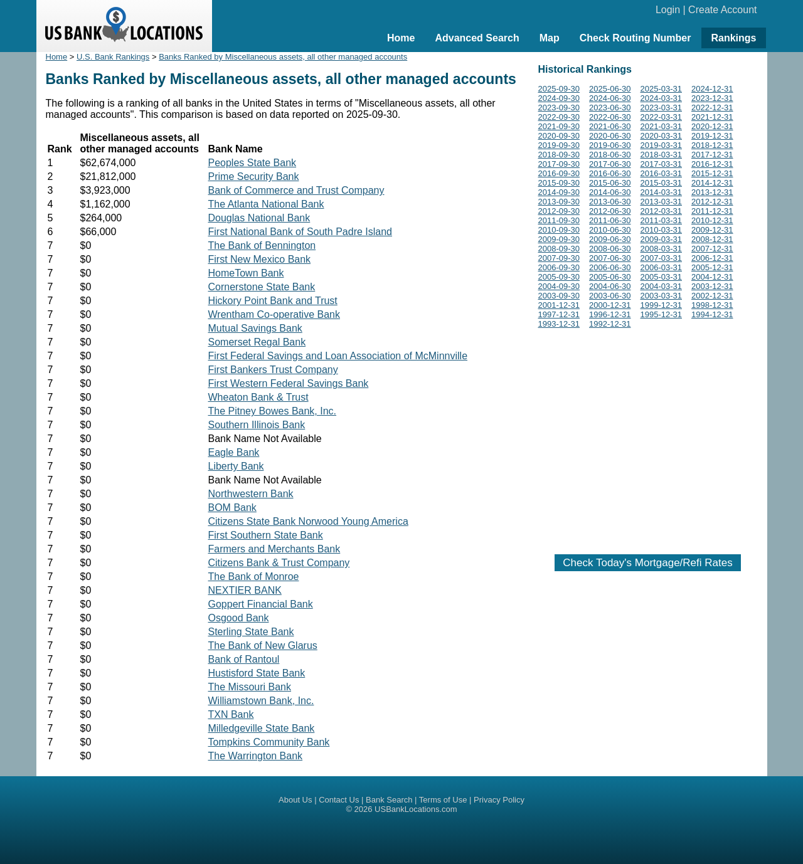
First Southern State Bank (265, 535)
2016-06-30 (610, 173)
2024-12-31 (712, 88)
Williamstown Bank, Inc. (261, 700)
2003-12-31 (712, 286)
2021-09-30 (559, 126)
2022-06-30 (610, 117)
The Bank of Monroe (253, 576)
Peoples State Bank (252, 162)
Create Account (722, 9)
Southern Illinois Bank (257, 424)
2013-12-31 (712, 192)
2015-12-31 (712, 173)
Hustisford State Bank (257, 673)
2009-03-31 (662, 239)
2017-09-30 (559, 164)
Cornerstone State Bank (262, 287)
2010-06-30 (610, 229)
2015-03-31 (662, 182)
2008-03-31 (662, 248)
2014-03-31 (662, 192)
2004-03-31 (662, 286)
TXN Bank (231, 714)
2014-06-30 (610, 192)
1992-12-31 (610, 324)
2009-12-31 (712, 229)
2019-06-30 (610, 145)
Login (668, 9)
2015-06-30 (610, 182)
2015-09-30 (559, 182)
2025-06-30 (610, 88)
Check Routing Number (635, 38)
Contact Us (339, 799)
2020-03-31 (662, 135)
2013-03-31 (662, 201)
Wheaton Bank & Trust (258, 397)
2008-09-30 (559, 248)
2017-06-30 (610, 164)
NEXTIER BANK (245, 590)
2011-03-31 (662, 220)
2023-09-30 (559, 107)
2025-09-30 (559, 88)
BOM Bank (232, 507)
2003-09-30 (559, 295)
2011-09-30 (559, 220)
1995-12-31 (662, 314)
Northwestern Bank (251, 493)
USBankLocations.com (416, 809)
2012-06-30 (610, 211)
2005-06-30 (610, 277)
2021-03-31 (662, 126)
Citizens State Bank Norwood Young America (308, 521)
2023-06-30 (610, 107)
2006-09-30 (559, 267)
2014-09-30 (559, 192)
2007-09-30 (559, 258)
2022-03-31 (662, 117)
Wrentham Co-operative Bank (274, 314)
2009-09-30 (559, 239)
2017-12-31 (712, 154)
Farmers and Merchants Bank (274, 549)
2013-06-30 (610, 201)
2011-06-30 (610, 220)
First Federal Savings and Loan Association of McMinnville (338, 355)
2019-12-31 (712, 135)
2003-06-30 (610, 295)
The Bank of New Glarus (262, 645)
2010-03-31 (662, 229)
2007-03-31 (662, 258)
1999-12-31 (662, 305)
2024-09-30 (559, 98)
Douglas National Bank (259, 218)
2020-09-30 (559, 135)
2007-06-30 (610, 258)
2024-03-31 (662, 98)
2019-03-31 (662, 145)
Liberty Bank (236, 466)
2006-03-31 (662, 267)
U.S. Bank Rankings (113, 56)
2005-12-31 (712, 267)
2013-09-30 (559, 201)
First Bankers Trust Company (273, 369)
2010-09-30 (559, 229)
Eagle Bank (234, 452)
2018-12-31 (712, 145)
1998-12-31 (712, 305)
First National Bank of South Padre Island (300, 231)
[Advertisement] (648, 439)
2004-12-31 (712, 277)
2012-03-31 (662, 211)
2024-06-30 (610, 98)
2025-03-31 (662, 88)
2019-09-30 (559, 145)
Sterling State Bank (251, 631)
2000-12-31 (610, 305)
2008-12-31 (712, 239)
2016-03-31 (662, 173)
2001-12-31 (559, 305)
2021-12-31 (712, 117)
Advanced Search (477, 38)
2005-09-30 (559, 277)
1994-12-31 (712, 314)
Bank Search (389, 799)
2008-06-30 (610, 248)
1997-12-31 (559, 314)
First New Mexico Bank (259, 259)
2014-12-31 (712, 182)
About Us (295, 799)
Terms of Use (443, 799)
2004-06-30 (610, 286)
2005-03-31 (662, 277)
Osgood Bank (238, 618)
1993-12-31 (559, 324)
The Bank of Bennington (262, 245)
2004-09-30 (559, 286)
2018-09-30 (559, 154)
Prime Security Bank (253, 176)
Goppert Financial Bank (260, 604)
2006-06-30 (610, 267)
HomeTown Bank (246, 273)
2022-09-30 (559, 117)
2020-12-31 (712, 126)
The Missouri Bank (250, 687)
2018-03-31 (662, 154)
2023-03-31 (662, 107)
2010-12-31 (712, 220)
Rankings (733, 38)
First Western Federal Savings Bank (288, 383)
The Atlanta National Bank (266, 204)
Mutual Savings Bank (255, 328)
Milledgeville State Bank (261, 728)
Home (401, 38)
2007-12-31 (712, 248)
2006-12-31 (712, 258)
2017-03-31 (662, 164)
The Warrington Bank (255, 756)
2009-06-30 (610, 239)
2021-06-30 (610, 126)
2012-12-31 (712, 201)
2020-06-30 (610, 135)
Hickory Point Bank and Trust (273, 300)
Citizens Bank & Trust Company (279, 562)
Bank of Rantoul (244, 659)
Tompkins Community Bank (269, 742)
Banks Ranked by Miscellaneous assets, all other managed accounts (283, 56)
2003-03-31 (662, 295)
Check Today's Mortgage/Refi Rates (647, 563)
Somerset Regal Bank (257, 342)
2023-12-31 (712, 98)
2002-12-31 (712, 295)
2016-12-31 (712, 164)
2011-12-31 (712, 211)
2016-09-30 (559, 173)
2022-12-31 (712, 107)
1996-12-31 (610, 314)
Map (550, 38)
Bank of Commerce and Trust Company (296, 190)
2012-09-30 (559, 211)
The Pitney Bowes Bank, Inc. (272, 411)
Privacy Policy (499, 799)
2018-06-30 (610, 154)
